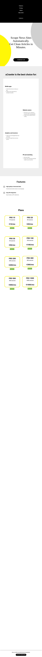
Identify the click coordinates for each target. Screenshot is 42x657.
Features (21, 5)
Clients (21, 10)
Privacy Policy (17, 645)
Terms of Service (24, 645)
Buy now (12, 229)
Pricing (21, 8)
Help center (21, 12)
